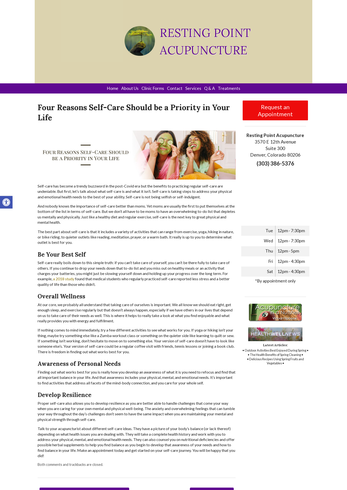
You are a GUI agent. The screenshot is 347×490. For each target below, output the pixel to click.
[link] (6, 202)
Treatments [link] (229, 88)
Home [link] (112, 88)
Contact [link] (174, 88)
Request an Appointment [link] (275, 110)
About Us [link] (130, 88)
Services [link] (193, 88)
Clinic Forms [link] (152, 88)
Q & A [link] (209, 88)
